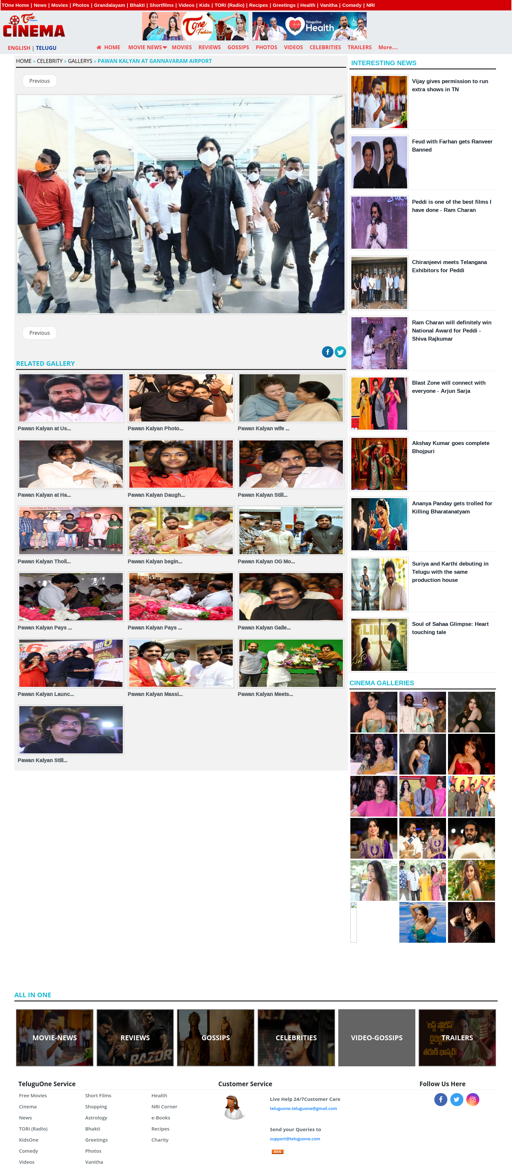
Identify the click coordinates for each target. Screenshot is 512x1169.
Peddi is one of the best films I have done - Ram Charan (451, 205)
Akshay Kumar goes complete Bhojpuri (450, 446)
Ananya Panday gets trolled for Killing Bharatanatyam (452, 507)
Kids (204, 5)
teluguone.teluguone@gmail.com (304, 1108)
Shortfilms (162, 5)
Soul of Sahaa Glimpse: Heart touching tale (450, 627)
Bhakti (137, 5)
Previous (40, 81)
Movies (59, 5)
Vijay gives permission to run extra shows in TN (450, 85)
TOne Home (15, 5)
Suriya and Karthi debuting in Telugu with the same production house (450, 571)
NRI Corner (165, 1106)
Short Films (98, 1095)
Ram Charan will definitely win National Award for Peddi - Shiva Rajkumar (451, 330)
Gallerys (80, 61)
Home (24, 61)
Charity (160, 1139)
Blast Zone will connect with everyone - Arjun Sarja (449, 386)
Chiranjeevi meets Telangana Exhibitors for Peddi (449, 266)
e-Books (161, 1117)
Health (307, 5)
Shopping (96, 1106)
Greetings (284, 5)
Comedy (351, 5)
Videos (187, 5)
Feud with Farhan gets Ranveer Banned (452, 145)
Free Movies (33, 1095)
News (40, 5)
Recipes (258, 5)
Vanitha (328, 5)
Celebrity (50, 61)
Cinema (28, 1106)
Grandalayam (109, 5)
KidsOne (29, 1139)
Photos (81, 5)
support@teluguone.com (295, 1139)
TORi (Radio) (229, 5)
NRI (370, 5)
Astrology (96, 1117)
